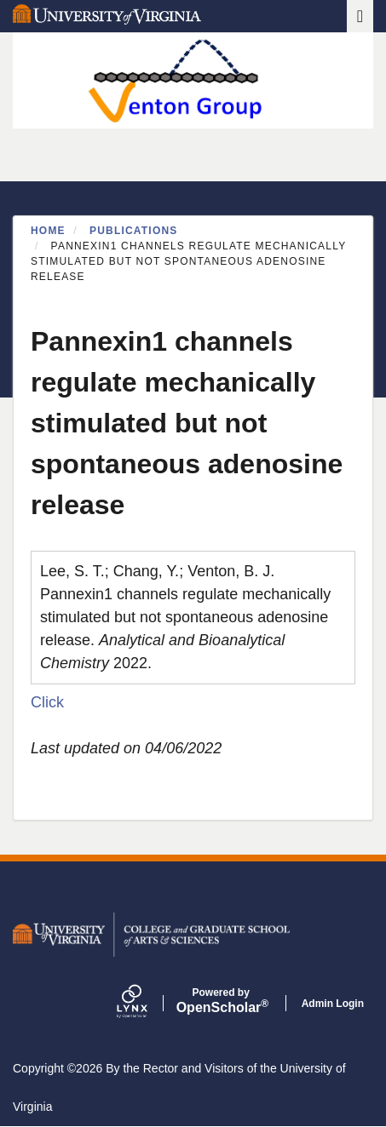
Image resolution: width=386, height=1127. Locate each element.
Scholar (221, 1001)
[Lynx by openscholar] (146, 1003)
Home (48, 231)
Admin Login (333, 1004)
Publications (133, 231)
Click (47, 702)
